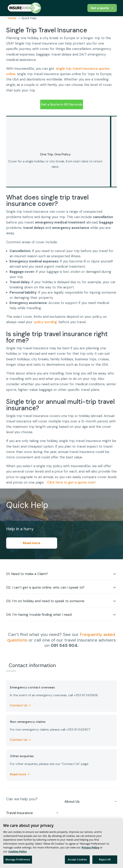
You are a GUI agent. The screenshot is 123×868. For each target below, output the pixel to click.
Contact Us (18, 705)
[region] (61, 843)
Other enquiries (22, 756)
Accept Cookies (77, 859)
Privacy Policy (90, 847)
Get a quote (99, 8)
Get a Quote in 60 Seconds (61, 104)
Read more (31, 543)
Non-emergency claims (27, 722)
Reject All (105, 859)
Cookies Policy (17, 851)
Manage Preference (17, 859)
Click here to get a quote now (70, 482)
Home (12, 18)
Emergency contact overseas (32, 687)
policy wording (45, 322)
